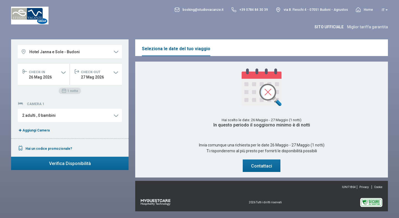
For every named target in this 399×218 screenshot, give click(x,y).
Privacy (364, 187)
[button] (70, 115)
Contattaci (261, 166)
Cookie (378, 187)
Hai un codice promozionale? (45, 149)
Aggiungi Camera (34, 130)
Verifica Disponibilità (70, 163)
